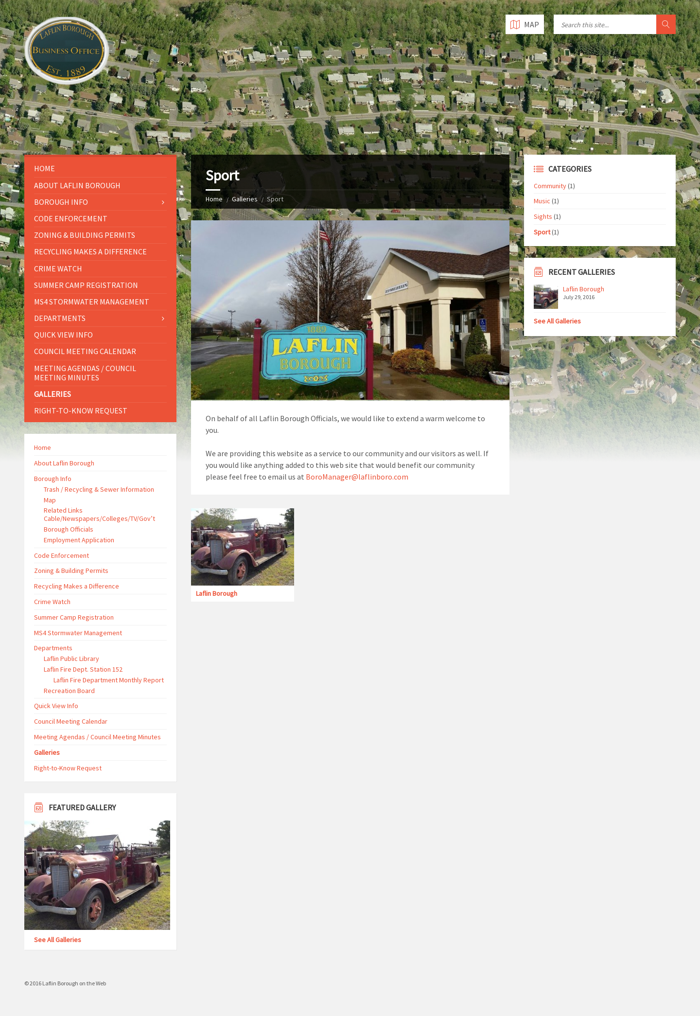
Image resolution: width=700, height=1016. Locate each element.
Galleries (245, 199)
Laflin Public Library (71, 658)
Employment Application (79, 539)
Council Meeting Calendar (85, 351)
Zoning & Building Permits (84, 235)
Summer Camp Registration (86, 285)
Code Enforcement (70, 218)
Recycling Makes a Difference (90, 251)
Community (550, 185)
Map (50, 500)
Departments (60, 318)
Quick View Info (63, 334)
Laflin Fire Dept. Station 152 (83, 669)
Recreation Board (69, 690)
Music (542, 200)
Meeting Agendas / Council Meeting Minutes (85, 372)
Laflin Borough (216, 593)
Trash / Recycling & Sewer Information (99, 489)
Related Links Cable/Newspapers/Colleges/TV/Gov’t (99, 514)
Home (214, 199)
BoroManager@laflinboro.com (357, 476)
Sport (542, 232)
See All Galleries (57, 939)
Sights (543, 216)
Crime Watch (58, 268)
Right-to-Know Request (80, 410)
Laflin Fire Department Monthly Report (108, 680)
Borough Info (61, 202)
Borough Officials (68, 529)
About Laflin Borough (77, 185)
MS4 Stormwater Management (91, 301)
